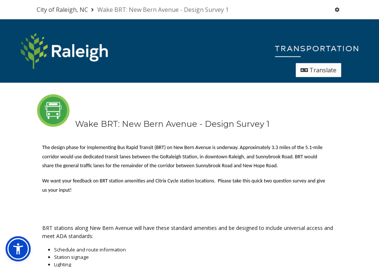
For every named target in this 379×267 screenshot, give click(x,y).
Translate (318, 69)
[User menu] (337, 9)
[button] (18, 249)
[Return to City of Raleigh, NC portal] (66, 9)
